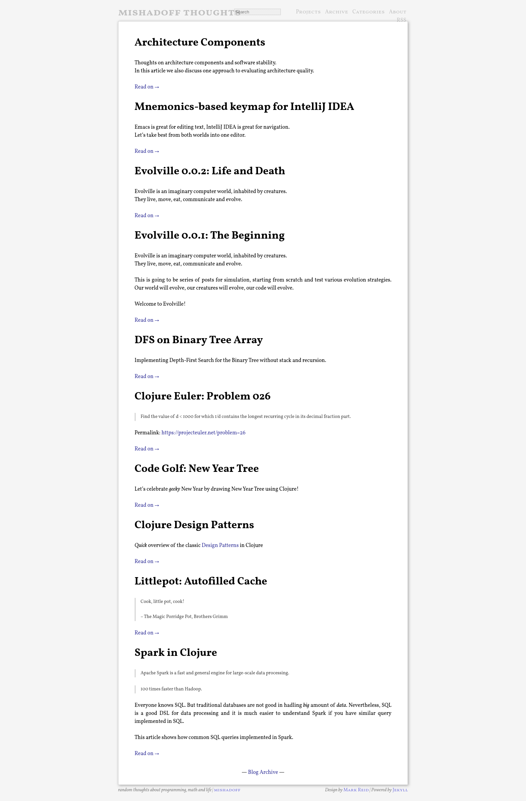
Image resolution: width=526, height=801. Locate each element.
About (397, 12)
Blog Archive (263, 772)
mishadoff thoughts (179, 12)
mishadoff (227, 790)
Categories (369, 12)
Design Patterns (220, 545)
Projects (308, 12)
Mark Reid (356, 790)
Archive (336, 12)
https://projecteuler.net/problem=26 (203, 433)
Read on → (147, 87)
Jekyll (400, 790)
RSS (402, 20)
